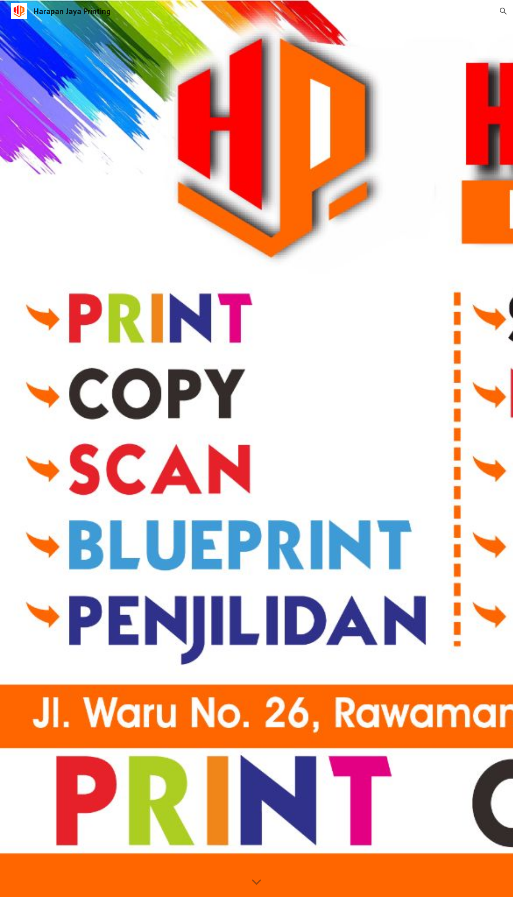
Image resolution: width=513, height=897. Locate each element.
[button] (503, 11)
